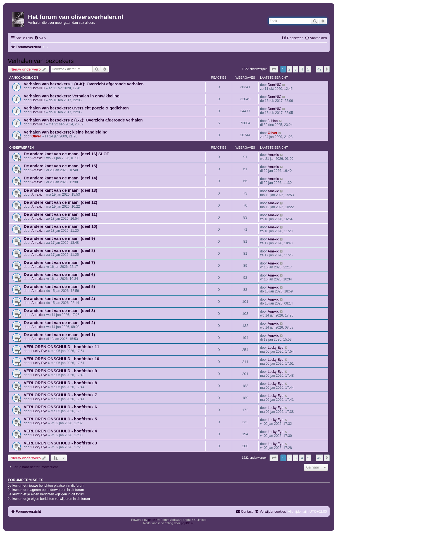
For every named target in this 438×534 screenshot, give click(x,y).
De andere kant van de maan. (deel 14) (60, 178)
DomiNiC (38, 88)
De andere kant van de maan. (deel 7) (59, 262)
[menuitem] (40, 38)
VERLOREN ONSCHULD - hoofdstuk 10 (61, 359)
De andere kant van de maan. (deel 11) (60, 214)
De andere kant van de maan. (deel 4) (59, 298)
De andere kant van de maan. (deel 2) (59, 322)
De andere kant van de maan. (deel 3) (59, 310)
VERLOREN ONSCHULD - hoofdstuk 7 (60, 395)
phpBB (152, 519)
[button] (274, 69)
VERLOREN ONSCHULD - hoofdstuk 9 (60, 371)
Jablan (273, 121)
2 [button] (289, 69)
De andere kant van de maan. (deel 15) (60, 166)
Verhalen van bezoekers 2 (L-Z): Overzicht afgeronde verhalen (83, 120)
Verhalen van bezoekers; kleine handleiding (66, 132)
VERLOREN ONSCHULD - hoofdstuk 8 (60, 383)
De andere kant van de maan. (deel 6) (59, 274)
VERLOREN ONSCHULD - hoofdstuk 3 (60, 443)
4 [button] (302, 69)
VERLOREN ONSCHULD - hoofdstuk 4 (60, 431)
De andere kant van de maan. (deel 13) (60, 190)
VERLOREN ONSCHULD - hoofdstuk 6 (60, 407)
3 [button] (296, 69)
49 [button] (319, 69)
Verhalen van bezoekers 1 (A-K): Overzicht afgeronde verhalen (84, 84)
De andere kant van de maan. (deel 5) (59, 286)
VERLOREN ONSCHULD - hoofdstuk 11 (61, 347)
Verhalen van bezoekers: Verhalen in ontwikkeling (72, 96)
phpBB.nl (187, 523)
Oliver (36, 136)
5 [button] (308, 69)
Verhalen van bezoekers (41, 60)
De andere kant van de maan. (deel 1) (59, 334)
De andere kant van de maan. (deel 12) (60, 202)
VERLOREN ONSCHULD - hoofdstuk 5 (60, 419)
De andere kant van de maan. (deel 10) (60, 226)
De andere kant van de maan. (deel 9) (59, 238)
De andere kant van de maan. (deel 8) (59, 250)
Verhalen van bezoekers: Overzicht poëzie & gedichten (76, 108)
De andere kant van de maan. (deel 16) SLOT (66, 154)
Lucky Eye (39, 351)
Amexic (37, 158)
